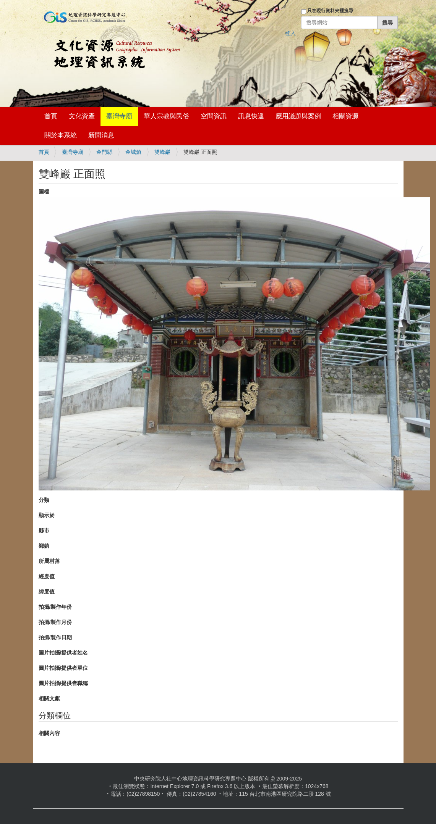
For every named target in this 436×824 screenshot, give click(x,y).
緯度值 (47, 592)
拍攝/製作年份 (55, 607)
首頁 (50, 116)
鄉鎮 (44, 546)
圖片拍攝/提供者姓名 (63, 653)
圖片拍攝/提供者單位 (63, 668)
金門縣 (104, 152)
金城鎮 (133, 152)
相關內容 (49, 733)
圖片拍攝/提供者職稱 (63, 683)
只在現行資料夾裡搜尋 (330, 10)
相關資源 (345, 116)
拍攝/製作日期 (55, 637)
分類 (44, 500)
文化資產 (82, 116)
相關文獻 (49, 698)
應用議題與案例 (298, 116)
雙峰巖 (162, 152)
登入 (290, 33)
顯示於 (47, 515)
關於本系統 (60, 135)
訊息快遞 (251, 116)
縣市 (44, 530)
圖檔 (44, 192)
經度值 (47, 576)
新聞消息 (101, 135)
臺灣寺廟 (119, 116)
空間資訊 (214, 116)
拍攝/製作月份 (55, 622)
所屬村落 (49, 561)
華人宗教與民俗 (166, 116)
